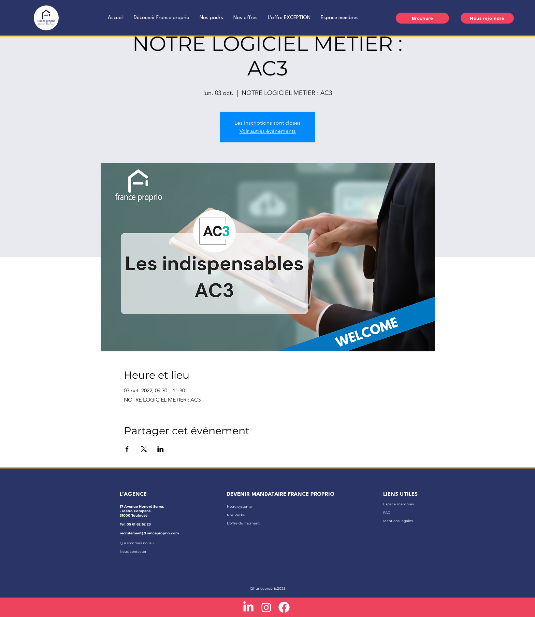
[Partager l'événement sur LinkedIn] (160, 449)
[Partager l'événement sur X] (144, 449)
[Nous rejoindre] (487, 18)
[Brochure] (422, 18)
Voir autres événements (268, 131)
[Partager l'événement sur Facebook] (127, 449)
